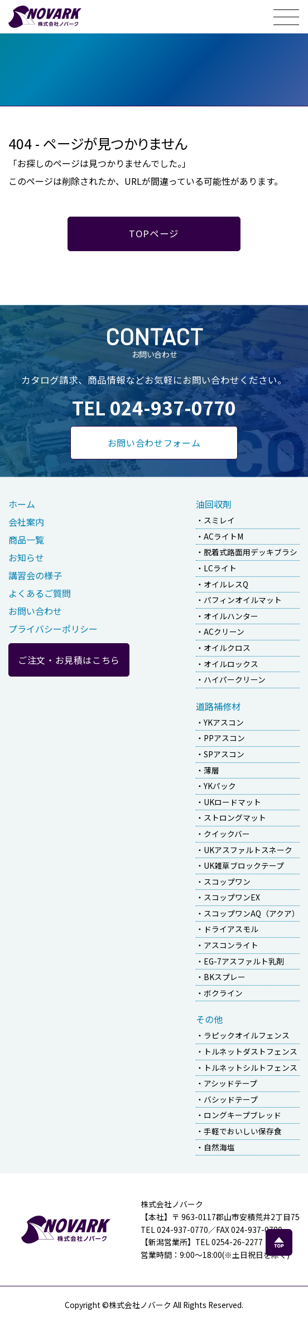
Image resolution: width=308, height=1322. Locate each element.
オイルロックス (231, 663)
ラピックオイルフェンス (247, 1035)
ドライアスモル (231, 928)
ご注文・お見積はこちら (69, 659)
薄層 (211, 770)
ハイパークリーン (235, 679)
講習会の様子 (35, 575)
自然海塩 (219, 1147)
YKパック (220, 785)
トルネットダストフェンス (250, 1051)
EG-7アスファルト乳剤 (244, 961)
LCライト (220, 568)
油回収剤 (214, 504)
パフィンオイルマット (243, 599)
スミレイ (219, 520)
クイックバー (227, 833)
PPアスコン (224, 737)
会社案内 (26, 521)
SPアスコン (224, 754)
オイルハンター (231, 615)
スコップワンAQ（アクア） (252, 913)
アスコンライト (231, 945)
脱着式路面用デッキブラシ (250, 551)
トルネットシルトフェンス (250, 1067)
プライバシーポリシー (53, 628)
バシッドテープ (231, 1099)
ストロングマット (235, 817)
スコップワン (227, 881)
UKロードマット (232, 801)
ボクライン (223, 992)
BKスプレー (225, 976)
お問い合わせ (35, 611)
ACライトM (223, 536)
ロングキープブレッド (242, 1114)
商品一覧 (26, 539)
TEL (154, 407)
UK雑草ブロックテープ (244, 865)
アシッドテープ (230, 1083)
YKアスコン (224, 722)
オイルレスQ (226, 584)
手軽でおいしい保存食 (243, 1131)
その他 (209, 1019)
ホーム (21, 504)
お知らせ (26, 557)
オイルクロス (227, 647)
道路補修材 (218, 706)
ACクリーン (224, 631)
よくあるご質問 (39, 593)
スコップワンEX (232, 897)
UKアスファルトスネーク (248, 849)
